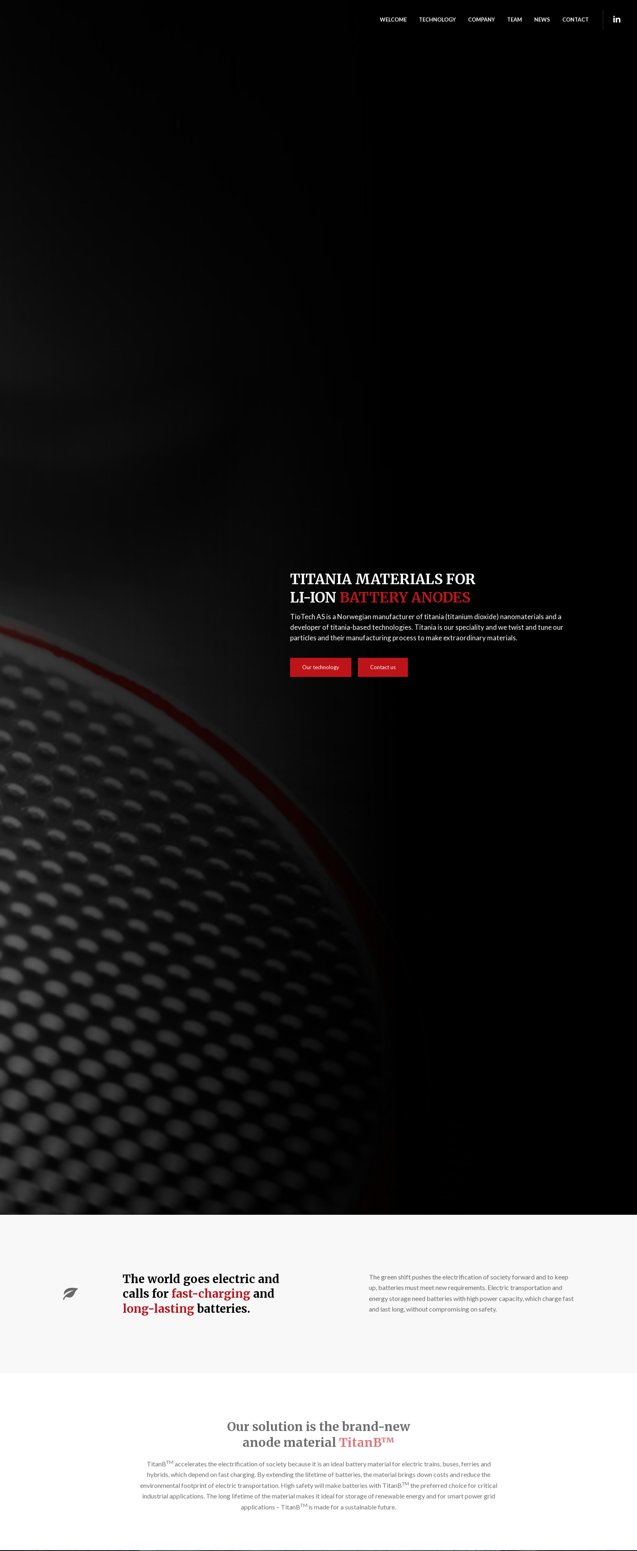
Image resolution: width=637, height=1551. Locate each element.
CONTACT (575, 19)
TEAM (514, 19)
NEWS (542, 19)
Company (481, 19)
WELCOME (393, 19)
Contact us (383, 667)
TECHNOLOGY (437, 19)
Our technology (320, 667)
